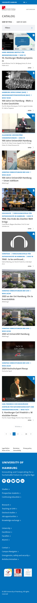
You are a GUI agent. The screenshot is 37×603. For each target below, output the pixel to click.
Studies (5, 489)
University (6, 528)
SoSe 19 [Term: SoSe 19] (23, 55)
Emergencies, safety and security (15, 555)
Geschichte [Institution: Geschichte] (6, 213)
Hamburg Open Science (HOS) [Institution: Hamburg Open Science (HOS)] (14, 92)
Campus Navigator (9, 551)
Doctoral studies (8, 512)
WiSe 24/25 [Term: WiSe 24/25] (6, 365)
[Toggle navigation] (34, 2)
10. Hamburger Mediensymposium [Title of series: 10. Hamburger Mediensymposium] (17, 59)
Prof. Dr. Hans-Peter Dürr (23, 418)
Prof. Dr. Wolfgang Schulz (18, 63)
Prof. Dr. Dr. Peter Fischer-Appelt (11, 143)
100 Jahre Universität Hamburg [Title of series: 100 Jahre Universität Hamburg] (16, 140)
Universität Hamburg (9, 2)
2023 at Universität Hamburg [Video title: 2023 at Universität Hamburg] (15, 333)
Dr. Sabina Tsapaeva (8, 108)
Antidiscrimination (9, 559)
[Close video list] (31, 67)
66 (26, 434)
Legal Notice (5, 448)
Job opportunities (9, 516)
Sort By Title (7, 22)
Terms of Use (6, 450)
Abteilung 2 (5, 183)
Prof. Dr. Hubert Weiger (9, 418)
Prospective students (10, 493)
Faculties (5, 536)
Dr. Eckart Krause (11, 145)
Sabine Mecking (6, 262)
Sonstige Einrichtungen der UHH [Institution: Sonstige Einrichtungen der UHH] (15, 172)
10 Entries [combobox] (18, 427)
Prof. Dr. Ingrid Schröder (25, 106)
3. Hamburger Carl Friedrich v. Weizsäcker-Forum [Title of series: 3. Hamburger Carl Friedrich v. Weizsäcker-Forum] (17, 414)
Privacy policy (27, 448)
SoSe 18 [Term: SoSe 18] (30, 256)
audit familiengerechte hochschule (8, 572)
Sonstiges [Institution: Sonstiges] (6, 253)
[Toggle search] (29, 2)
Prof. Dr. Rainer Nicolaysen (10, 106)
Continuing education (11, 497)
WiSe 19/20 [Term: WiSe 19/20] (6, 98)
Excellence (6, 532)
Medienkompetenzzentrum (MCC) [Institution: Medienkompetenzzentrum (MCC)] (16, 95)
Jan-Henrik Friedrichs (18, 262)
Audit (16, 570)
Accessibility (17, 450)
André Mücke (6, 63)
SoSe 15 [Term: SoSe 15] (30, 216)
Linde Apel (28, 262)
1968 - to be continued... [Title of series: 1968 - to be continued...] (13, 259)
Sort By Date (21, 22)
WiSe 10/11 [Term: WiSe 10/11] (25, 409)
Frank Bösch (5, 224)
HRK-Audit (27, 570)
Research (5, 505)
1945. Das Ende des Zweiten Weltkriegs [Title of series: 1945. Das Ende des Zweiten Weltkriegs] (17, 220)
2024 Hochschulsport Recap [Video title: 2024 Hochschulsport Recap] (15, 368)
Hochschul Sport (7, 371)
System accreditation (8, 579)
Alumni (5, 540)
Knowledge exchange (10, 520)
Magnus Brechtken (15, 224)
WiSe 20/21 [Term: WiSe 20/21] (6, 175)
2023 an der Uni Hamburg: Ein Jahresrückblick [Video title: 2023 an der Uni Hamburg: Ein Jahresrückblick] (17, 298)
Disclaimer (16, 448)
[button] (24, 2)
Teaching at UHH (8, 508)
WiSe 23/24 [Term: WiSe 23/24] (6, 293)
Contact (5, 547)
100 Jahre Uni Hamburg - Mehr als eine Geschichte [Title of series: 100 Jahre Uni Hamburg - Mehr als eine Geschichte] (17, 102)
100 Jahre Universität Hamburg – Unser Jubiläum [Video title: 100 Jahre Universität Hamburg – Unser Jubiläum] (16, 179)
